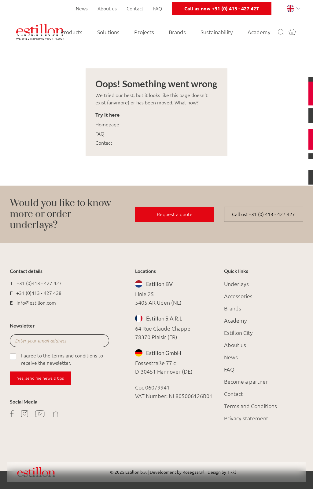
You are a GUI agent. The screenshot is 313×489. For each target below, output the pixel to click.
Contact (135, 8)
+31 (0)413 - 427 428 (38, 293)
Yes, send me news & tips (40, 378)
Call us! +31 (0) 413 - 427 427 (263, 214)
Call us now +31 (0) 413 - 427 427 (221, 8)
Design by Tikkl (221, 472)
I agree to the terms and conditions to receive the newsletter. (56, 359)
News (82, 8)
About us (107, 8)
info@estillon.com (36, 303)
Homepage (107, 124)
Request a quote (175, 214)
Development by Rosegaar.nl (177, 472)
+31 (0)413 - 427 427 (39, 283)
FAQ (157, 8)
